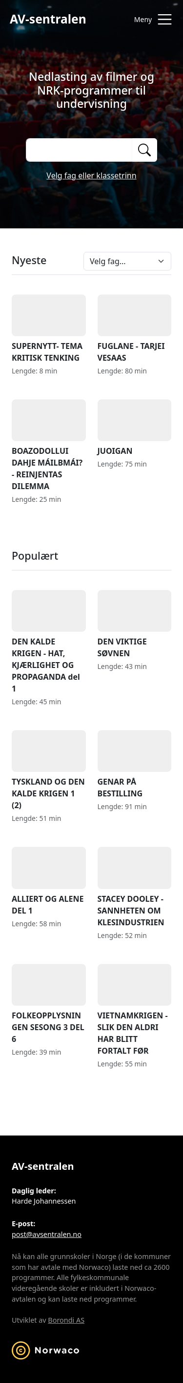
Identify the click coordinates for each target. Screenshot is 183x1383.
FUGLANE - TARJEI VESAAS (135, 329)
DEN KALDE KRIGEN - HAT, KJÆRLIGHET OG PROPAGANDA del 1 (49, 642)
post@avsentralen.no (46, 1234)
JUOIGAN (135, 427)
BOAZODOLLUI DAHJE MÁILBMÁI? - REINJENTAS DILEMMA (49, 445)
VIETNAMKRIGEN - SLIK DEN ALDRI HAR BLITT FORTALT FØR (135, 1010)
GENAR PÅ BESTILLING (135, 764)
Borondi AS (66, 1320)
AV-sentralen (48, 19)
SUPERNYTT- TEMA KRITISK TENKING (49, 329)
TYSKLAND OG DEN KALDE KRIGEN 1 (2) (49, 770)
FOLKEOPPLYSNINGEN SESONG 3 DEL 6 (49, 1004)
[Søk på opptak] (79, 150)
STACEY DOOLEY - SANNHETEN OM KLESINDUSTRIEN (135, 887)
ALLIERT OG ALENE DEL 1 (49, 881)
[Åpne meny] (150, 19)
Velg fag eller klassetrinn (91, 175)
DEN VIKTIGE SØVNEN (135, 624)
